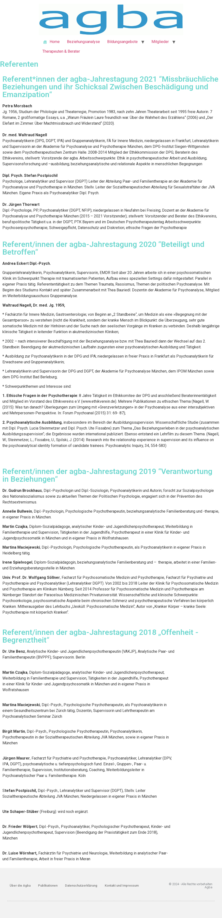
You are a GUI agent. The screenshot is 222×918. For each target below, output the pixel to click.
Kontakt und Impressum (122, 885)
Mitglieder (160, 41)
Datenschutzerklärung (81, 885)
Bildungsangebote (122, 41)
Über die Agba (20, 885)
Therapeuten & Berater (61, 51)
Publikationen (48, 885)
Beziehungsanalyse (83, 41)
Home (51, 41)
